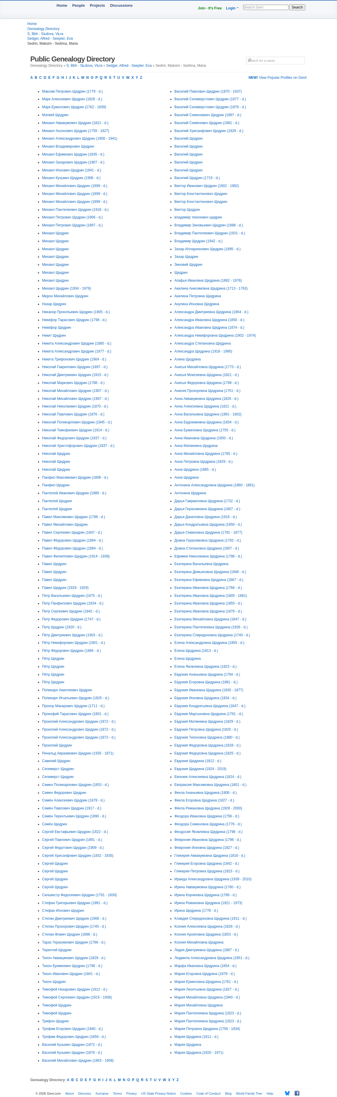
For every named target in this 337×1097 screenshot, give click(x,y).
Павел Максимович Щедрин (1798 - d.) (73, 517)
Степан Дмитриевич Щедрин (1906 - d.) (74, 918)
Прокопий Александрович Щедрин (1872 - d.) (79, 721)
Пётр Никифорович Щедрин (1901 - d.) (73, 643)
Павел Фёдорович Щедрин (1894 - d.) (72, 540)
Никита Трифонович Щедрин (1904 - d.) (74, 359)
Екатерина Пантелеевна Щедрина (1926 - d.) (211, 627)
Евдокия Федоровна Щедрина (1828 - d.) (207, 745)
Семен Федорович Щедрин (64, 793)
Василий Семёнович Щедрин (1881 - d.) (206, 123)
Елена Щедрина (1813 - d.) (196, 651)
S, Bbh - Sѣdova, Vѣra (45, 34)
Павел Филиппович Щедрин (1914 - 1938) (76, 556)
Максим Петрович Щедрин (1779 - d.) (72, 91)
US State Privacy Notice (158, 1093)
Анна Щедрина (186, 477)
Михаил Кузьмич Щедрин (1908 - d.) (71, 178)
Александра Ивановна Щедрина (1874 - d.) (209, 327)
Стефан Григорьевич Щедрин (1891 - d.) (75, 903)
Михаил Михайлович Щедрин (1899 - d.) (74, 186)
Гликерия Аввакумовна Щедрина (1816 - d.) (209, 856)
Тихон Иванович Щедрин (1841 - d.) (71, 974)
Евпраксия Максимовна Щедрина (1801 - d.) (210, 785)
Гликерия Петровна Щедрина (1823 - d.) (207, 871)
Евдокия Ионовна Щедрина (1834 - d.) (205, 698)
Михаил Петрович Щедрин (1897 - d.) (72, 225)
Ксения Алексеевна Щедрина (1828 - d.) (207, 926)
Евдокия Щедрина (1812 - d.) (197, 761)
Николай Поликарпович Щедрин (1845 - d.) (77, 422)
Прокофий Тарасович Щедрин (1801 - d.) (75, 714)
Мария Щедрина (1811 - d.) (196, 1037)
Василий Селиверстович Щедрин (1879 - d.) (210, 107)
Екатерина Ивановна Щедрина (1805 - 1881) (210, 596)
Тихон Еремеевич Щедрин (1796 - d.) (72, 966)
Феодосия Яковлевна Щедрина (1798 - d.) (208, 832)
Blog (228, 1093)
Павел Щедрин (54, 564)
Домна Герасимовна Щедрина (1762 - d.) (207, 540)
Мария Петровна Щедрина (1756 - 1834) (207, 1029)
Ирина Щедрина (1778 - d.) (196, 911)
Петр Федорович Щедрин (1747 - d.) (71, 619)
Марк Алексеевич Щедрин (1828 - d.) (72, 99)
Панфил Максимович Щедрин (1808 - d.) (75, 477)
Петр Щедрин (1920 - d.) (61, 627)
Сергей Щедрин (55, 863)
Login (231, 8)
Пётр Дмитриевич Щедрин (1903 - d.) (72, 635)
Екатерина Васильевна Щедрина (201, 564)
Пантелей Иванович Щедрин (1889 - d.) (74, 493)
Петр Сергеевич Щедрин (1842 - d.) (71, 611)
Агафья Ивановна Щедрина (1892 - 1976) (208, 280)
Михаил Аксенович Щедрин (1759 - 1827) (75, 131)
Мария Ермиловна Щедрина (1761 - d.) (206, 982)
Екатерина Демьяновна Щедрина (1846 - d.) (210, 572)
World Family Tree (249, 1093)
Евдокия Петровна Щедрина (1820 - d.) (206, 729)
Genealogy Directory (43, 29)
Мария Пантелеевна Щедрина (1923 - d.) (207, 1013)
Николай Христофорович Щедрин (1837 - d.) (78, 446)
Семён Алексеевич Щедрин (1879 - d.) (73, 800)
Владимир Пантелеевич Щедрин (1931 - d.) (209, 233)
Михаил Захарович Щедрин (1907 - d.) (73, 162)
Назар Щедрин (54, 304)
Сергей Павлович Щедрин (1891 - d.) (72, 840)
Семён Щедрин (54, 824)
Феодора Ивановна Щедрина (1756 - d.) (206, 816)
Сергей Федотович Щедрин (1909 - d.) (73, 848)
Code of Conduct (208, 1093)
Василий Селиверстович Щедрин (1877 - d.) (210, 99)
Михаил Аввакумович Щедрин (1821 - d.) (75, 123)
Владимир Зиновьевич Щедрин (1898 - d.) (208, 225)
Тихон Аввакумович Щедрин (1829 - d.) (74, 958)
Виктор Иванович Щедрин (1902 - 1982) (206, 186)
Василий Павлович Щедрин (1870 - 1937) (208, 91)
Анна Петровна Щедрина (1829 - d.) (203, 462)
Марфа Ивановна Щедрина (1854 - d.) (205, 966)
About (69, 1093)
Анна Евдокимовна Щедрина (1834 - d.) (206, 422)
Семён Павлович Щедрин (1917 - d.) (71, 808)
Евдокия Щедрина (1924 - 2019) (200, 769)
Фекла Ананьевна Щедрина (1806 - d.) (205, 793)
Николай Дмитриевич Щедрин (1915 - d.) (75, 375)
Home (61, 5)
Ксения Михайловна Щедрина (198, 942)
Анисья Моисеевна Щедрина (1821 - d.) (206, 375)
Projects (97, 5)
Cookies (186, 1093)
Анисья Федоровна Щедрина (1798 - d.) (206, 383)
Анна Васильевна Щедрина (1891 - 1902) (207, 414)
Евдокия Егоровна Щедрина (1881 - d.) (206, 682)
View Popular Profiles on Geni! (277, 78)
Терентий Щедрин (56, 950)
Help (270, 1093)
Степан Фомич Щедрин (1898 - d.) (69, 934)
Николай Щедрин (56, 454)
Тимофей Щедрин (56, 1005)
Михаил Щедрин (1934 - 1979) (66, 288)
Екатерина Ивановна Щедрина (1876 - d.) (208, 611)
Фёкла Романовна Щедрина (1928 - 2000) (208, 808)
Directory (84, 1093)
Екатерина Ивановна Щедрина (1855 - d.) (208, 603)
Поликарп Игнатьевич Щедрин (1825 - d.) (75, 698)
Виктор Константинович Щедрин (200, 194)
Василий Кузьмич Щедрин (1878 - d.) (72, 1053)
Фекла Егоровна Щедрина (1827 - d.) (204, 800)
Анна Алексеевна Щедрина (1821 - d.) (205, 406)
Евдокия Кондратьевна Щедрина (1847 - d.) (210, 706)
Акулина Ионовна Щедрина (196, 304)
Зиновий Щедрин (188, 265)
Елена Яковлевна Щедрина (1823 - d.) (205, 666)
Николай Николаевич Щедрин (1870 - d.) (75, 406)
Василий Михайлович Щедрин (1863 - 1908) (78, 1060)
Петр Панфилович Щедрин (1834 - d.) (73, 603)
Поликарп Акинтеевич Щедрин (67, 690)
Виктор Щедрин (187, 210)
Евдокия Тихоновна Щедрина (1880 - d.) (207, 737)
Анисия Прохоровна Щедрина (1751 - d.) (207, 391)
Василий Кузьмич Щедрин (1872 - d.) (72, 1045)
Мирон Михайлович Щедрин (65, 296)
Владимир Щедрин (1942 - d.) (198, 241)
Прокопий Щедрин (57, 745)
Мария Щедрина (187, 1045)
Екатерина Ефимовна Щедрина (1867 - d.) (208, 580)
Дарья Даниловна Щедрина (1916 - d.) (205, 517)
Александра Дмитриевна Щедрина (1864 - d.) (211, 312)
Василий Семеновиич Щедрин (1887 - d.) (207, 115)
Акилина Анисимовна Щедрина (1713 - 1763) (211, 288)
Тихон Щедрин (54, 982)
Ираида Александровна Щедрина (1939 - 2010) (212, 879)
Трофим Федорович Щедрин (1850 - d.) (74, 1037)
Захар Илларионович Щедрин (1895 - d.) (207, 249)
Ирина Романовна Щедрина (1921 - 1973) (208, 903)
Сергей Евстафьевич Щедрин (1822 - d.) (75, 832)
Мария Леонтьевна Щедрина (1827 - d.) (206, 989)
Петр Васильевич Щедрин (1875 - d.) (72, 596)
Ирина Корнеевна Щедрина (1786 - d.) (205, 895)
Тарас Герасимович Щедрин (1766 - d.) (74, 942)
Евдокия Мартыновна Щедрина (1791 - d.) (208, 714)
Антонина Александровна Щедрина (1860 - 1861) (214, 485)
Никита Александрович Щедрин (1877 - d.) (76, 351)
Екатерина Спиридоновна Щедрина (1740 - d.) (212, 635)
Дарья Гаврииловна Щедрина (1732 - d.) (207, 501)
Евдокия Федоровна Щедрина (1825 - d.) (207, 753)
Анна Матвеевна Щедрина (196, 446)
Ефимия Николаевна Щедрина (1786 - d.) (208, 556)
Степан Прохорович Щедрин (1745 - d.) (74, 926)
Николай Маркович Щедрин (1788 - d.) (73, 383)
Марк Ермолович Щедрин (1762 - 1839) (74, 107)
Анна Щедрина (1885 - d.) (195, 469)
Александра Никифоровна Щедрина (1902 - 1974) (215, 335)
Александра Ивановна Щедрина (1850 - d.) (209, 320)
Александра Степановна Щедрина (202, 343)
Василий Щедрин (188, 138)
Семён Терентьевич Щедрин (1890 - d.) (74, 816)
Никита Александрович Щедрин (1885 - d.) (76, 343)
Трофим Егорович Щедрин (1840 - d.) (72, 1029)
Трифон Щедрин (55, 1021)
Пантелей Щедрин (57, 501)
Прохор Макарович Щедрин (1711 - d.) (73, 706)
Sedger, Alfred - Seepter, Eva (50, 38)
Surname (102, 1093)
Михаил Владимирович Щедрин (68, 146)
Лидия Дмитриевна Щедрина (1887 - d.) (206, 950)
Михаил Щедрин (55, 233)
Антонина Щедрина (190, 493)
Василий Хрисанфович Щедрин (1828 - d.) (208, 131)
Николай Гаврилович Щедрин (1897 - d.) (75, 367)
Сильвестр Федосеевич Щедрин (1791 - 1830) (79, 895)
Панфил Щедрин (56, 485)
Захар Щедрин (186, 257)
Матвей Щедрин (55, 115)
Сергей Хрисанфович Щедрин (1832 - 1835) (78, 856)
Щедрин (181, 273)
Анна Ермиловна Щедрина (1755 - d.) (205, 430)
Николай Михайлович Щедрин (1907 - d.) (75, 391)
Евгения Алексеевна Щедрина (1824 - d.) (207, 777)
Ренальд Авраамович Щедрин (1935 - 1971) (78, 753)
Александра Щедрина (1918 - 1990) (203, 351)
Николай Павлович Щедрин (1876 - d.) (73, 414)
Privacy (131, 1093)
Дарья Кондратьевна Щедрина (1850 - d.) (208, 524)
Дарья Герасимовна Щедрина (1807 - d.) (207, 509)
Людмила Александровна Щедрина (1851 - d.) (211, 958)
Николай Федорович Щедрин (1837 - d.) (74, 438)
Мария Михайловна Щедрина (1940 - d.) (207, 997)
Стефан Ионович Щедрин (63, 911)
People (78, 5)
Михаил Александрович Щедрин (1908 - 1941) (79, 138)
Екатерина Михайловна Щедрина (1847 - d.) (210, 619)
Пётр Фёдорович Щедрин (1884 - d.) (71, 651)
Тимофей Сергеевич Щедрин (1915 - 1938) (77, 997)
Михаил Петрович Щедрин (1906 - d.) (72, 217)
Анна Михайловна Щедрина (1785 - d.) (205, 454)
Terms (117, 1093)
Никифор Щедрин (56, 327)
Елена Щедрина (187, 659)
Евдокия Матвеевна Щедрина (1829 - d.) (207, 721)
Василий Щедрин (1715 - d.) (197, 178)
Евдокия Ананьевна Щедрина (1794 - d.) (207, 674)
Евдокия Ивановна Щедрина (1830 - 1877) (208, 690)
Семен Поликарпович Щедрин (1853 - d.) (75, 785)
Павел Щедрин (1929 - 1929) (65, 588)
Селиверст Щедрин (58, 769)
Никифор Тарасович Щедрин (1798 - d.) (74, 320)
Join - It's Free (210, 8)
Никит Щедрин (54, 335)
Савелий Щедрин (56, 761)
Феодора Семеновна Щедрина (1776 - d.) (208, 824)
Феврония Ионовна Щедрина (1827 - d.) (206, 848)
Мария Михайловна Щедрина (198, 1005)
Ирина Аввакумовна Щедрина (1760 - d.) (207, 887)
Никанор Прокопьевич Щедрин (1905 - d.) (76, 312)
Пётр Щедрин (53, 659)
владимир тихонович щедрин (198, 217)
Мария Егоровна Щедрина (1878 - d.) (204, 974)
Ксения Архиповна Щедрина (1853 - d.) (206, 934)
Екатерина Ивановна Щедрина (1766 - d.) (208, 588)
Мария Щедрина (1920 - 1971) (198, 1053)
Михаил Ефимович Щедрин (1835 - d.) (73, 154)
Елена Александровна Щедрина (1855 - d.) (209, 643)
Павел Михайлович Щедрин (65, 524)
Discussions (121, 5)
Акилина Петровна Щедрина (197, 296)
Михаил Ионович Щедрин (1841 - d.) (71, 170)
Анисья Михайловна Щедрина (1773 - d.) (207, 367)
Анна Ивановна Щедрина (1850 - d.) (203, 438)
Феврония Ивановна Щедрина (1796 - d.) (207, 840)
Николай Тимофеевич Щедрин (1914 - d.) (75, 430)
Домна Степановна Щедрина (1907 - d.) (206, 548)
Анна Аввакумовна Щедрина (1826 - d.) (206, 399)
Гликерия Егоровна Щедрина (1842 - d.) (206, 863)
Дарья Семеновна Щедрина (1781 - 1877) (208, 532)
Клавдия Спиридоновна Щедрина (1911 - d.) (210, 918)
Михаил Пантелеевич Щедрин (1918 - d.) (75, 210)
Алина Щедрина (187, 359)
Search (297, 7)
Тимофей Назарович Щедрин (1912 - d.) (74, 989)
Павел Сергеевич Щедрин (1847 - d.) (72, 532)
